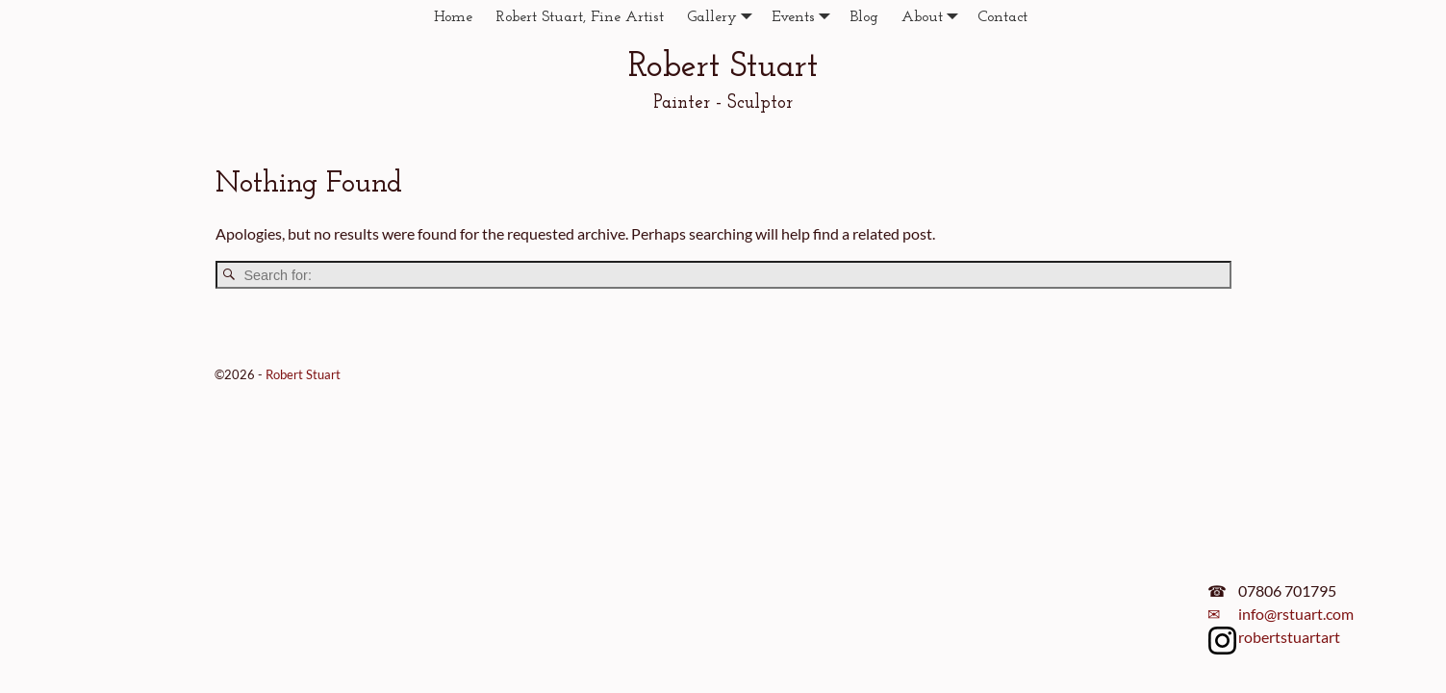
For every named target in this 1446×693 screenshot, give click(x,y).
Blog (864, 17)
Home (453, 17)
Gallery (723, 17)
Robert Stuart (723, 67)
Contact (1002, 17)
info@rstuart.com (1296, 613)
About (933, 17)
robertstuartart (1289, 637)
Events (805, 17)
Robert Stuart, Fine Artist (579, 17)
